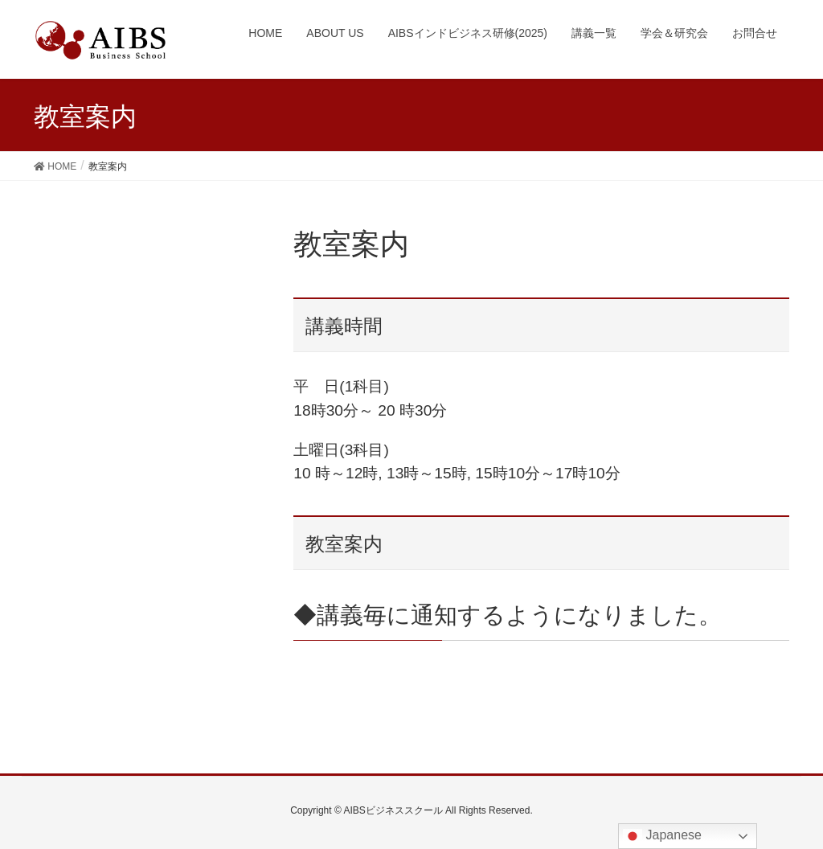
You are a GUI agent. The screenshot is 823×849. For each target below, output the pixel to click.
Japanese (662, 836)
